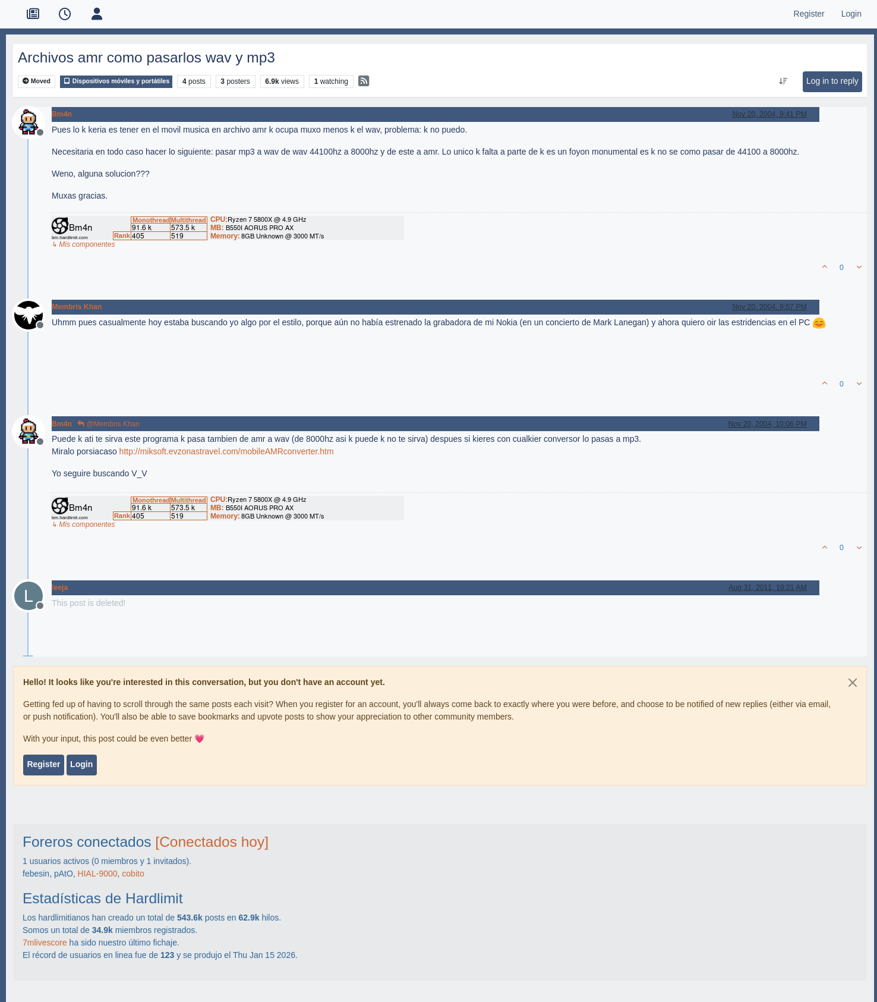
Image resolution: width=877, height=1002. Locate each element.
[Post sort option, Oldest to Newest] (783, 81)
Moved (37, 81)
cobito (133, 873)
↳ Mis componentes (83, 244)
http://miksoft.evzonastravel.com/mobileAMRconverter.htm (226, 451)
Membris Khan (77, 307)
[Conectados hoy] (212, 842)
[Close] (852, 683)
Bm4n (62, 114)
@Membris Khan (108, 424)
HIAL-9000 (98, 873)
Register (43, 764)
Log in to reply (832, 81)
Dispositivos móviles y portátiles (116, 81)
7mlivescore (45, 942)
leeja (60, 587)
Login (81, 764)
